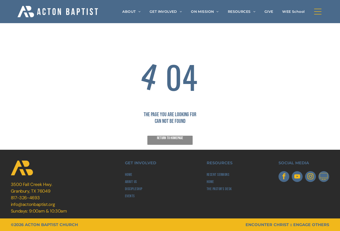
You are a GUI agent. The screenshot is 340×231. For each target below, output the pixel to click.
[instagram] (310, 177)
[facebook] (283, 177)
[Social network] (323, 177)
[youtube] (297, 177)
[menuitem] (131, 11)
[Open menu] (318, 11)
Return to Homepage (170, 138)
